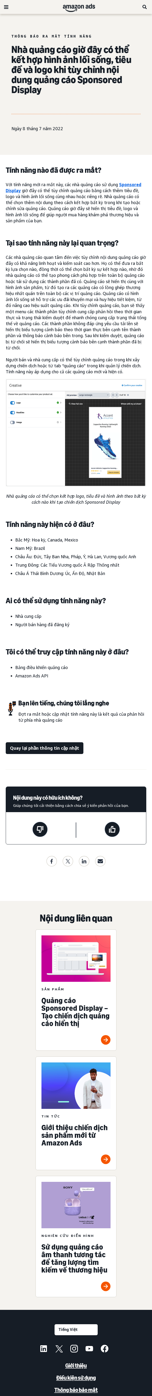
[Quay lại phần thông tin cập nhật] (44, 748)
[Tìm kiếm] (144, 7)
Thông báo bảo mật (76, 1389)
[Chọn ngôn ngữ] (76, 1329)
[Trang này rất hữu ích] (112, 830)
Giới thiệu (76, 1365)
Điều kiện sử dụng (76, 1377)
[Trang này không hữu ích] (40, 830)
